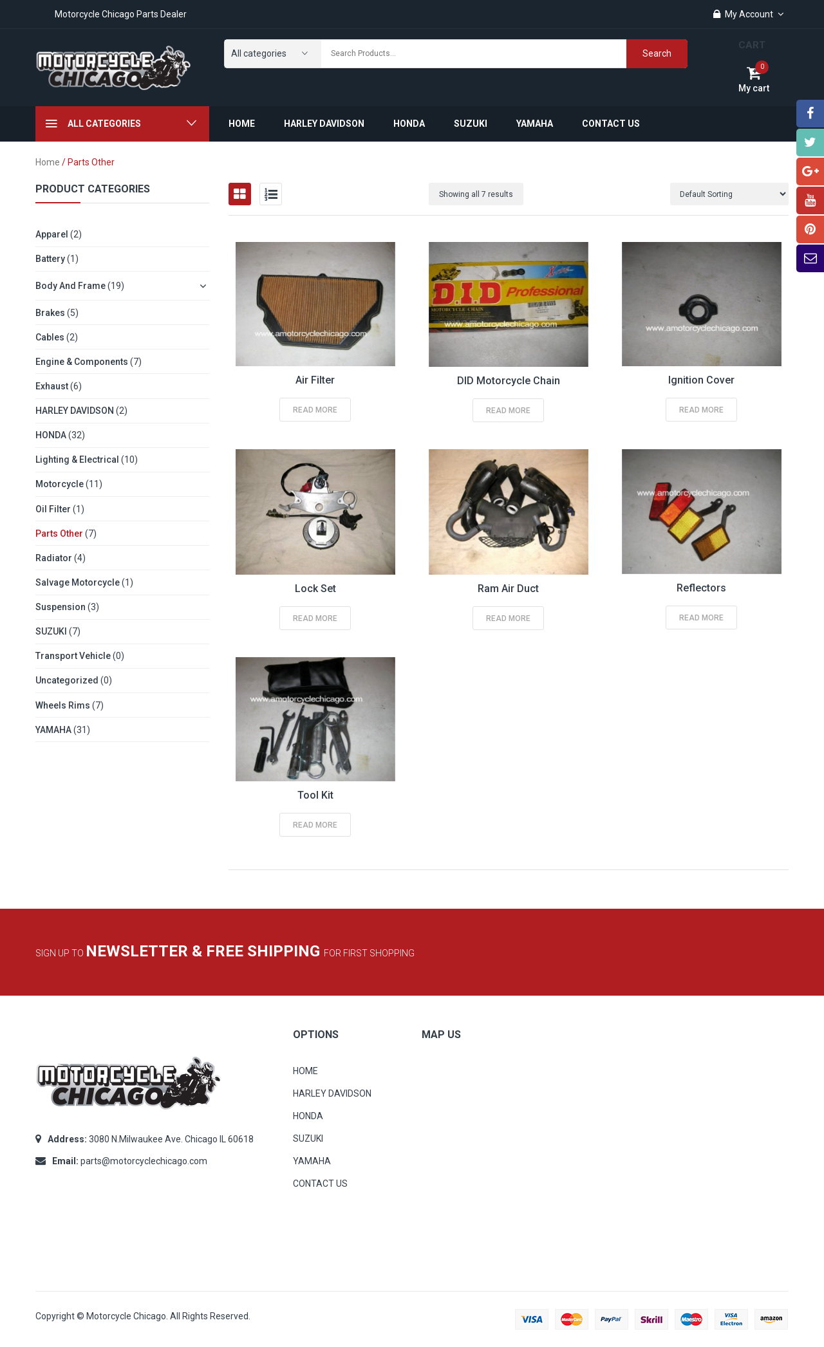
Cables (49, 337)
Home (47, 162)
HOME (305, 1071)
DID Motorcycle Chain (508, 381)
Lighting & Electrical (77, 459)
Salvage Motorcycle (77, 582)
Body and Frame (70, 286)
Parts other (59, 533)
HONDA (50, 435)
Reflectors (701, 588)
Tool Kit (315, 795)
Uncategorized (66, 680)
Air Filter (315, 380)
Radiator (53, 558)
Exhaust (51, 386)
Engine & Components (81, 362)
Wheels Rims (62, 705)
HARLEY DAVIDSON (74, 410)
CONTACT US (320, 1183)
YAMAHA (53, 730)
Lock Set (315, 588)
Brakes (50, 313)
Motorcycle (59, 484)
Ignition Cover (701, 380)
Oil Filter (53, 509)
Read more (315, 409)
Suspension (60, 607)
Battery (50, 259)
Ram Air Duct (508, 588)
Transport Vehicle (73, 656)
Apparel (51, 234)
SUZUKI (51, 631)
